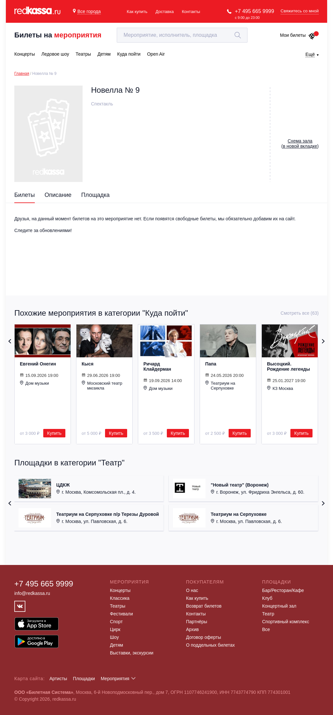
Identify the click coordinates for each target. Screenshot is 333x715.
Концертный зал (279, 606)
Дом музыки (34, 383)
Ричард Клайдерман (157, 366)
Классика (119, 598)
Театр (268, 613)
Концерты (120, 590)
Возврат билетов (203, 606)
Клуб (267, 598)
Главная (21, 73)
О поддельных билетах (210, 645)
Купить (54, 433)
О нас (192, 590)
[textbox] (182, 35)
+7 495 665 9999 (254, 11)
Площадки (84, 678)
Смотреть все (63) (300, 313)
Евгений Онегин (38, 363)
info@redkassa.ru (32, 593)
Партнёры (196, 621)
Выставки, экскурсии (131, 652)
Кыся (87, 363)
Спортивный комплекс (285, 621)
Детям (116, 645)
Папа (210, 363)
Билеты (24, 195)
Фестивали (121, 613)
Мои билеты (297, 35)
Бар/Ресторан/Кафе (283, 590)
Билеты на (57, 35)
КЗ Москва (280, 388)
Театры (117, 606)
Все (266, 629)
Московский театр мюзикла (102, 385)
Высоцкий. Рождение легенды (288, 366)
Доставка (164, 11)
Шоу (114, 637)
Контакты (191, 11)
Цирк (115, 629)
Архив (192, 629)
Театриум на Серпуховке (220, 385)
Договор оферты (203, 637)
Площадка (95, 195)
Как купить (137, 11)
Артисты (58, 678)
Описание (58, 195)
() (300, 143)
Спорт (116, 621)
